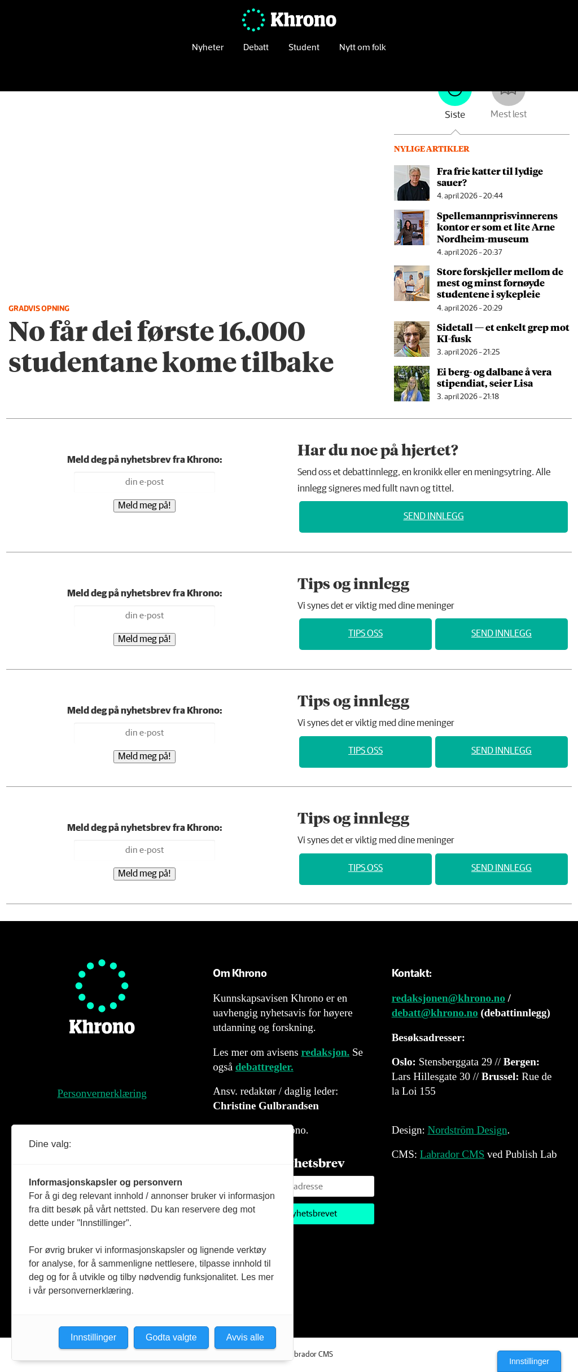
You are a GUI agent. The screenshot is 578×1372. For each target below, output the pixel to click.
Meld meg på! (144, 506)
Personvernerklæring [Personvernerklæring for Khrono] (102, 1093)
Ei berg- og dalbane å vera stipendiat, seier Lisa (494, 377)
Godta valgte (171, 1337)
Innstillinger (529, 1361)
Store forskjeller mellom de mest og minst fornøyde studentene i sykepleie (500, 282)
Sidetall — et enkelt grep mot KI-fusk (503, 332)
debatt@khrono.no (435, 1013)
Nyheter (208, 53)
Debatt (256, 53)
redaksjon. (325, 1052)
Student (303, 53)
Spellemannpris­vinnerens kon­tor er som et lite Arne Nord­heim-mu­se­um (497, 227)
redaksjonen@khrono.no (448, 998)
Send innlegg (434, 516)
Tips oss (365, 634)
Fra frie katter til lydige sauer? (490, 176)
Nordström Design (467, 1130)
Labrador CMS (452, 1154)
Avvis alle (245, 1337)
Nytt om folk (362, 53)
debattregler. (264, 1067)
